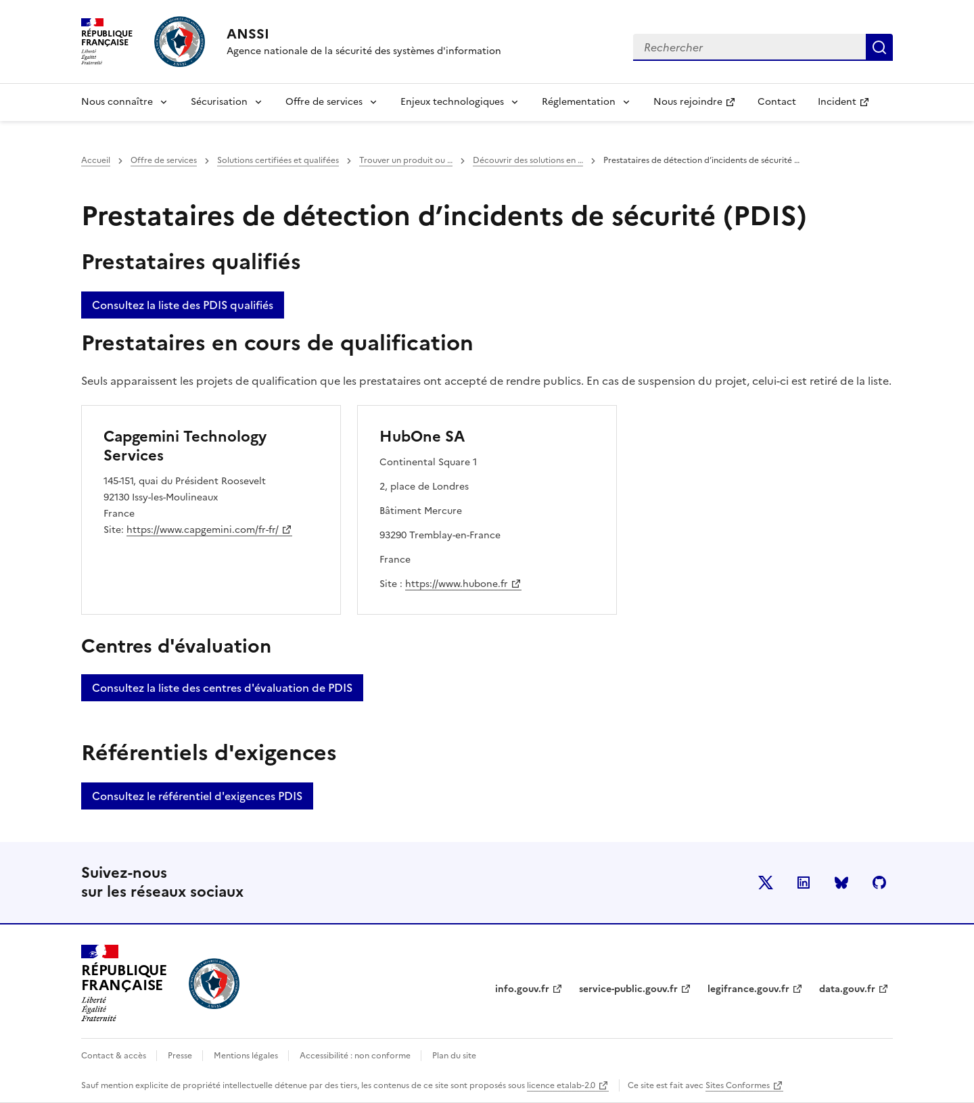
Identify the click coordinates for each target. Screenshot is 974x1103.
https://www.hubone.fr (457, 584)
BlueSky (841, 882)
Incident (849, 106)
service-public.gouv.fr (628, 989)
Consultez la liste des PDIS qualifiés (182, 305)
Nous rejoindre (700, 106)
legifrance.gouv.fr (748, 989)
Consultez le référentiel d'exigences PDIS (197, 796)
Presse (181, 1056)
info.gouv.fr (522, 989)
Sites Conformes (737, 1085)
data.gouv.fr (847, 989)
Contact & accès (114, 1056)
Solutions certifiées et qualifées (278, 160)
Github (879, 882)
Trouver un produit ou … (406, 160)
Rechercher (879, 47)
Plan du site (454, 1056)
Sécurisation (219, 102)
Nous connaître (117, 102)
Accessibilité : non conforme (356, 1056)
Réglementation (579, 102)
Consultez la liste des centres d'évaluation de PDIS (222, 688)
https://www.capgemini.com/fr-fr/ (202, 530)
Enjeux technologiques (452, 102)
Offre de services (324, 102)
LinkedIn (803, 882)
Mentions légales (247, 1056)
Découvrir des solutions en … (528, 160)
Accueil (95, 160)
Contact (777, 102)
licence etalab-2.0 (561, 1085)
